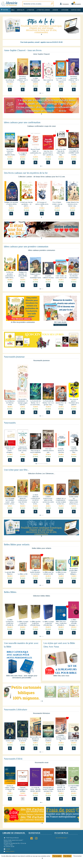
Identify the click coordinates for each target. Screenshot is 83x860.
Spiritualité (20, 10)
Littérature (30, 10)
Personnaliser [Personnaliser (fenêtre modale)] (77, 856)
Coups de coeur (75, 10)
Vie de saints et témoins (60, 325)
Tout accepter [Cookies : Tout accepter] (57, 856)
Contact (7, 849)
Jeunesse (55, 10)
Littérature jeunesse (43, 10)
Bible (12, 10)
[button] (41, 34)
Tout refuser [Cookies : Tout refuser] (67, 856)
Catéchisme (64, 10)
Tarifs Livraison (9, 851)
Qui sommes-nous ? (61, 838)
